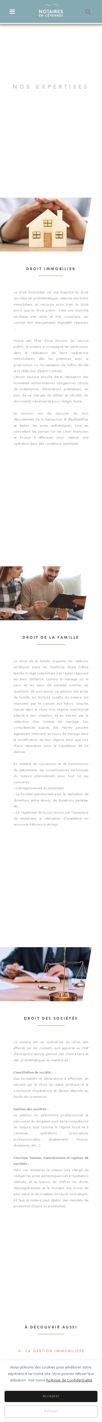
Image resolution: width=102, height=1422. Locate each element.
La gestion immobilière (55, 1351)
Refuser (51, 1412)
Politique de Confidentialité (69, 1381)
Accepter (51, 1396)
